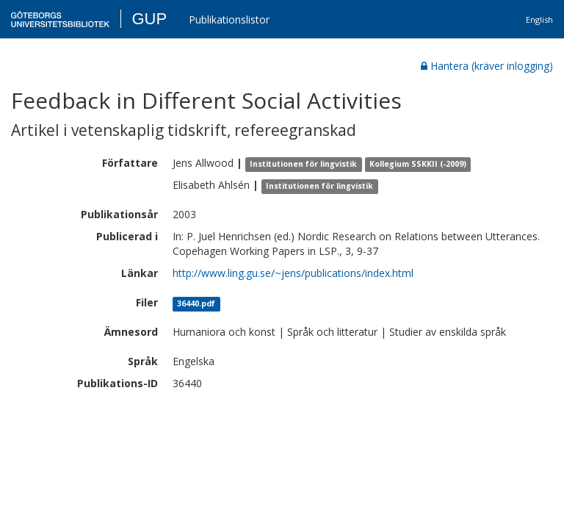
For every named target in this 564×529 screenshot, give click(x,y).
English (539, 19)
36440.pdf (196, 303)
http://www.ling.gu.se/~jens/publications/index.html (293, 273)
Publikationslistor (229, 19)
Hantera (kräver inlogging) (487, 66)
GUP (149, 19)
